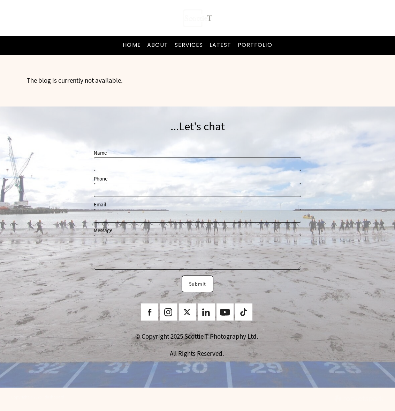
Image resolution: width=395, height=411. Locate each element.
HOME (131, 45)
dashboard (54, 397)
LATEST (220, 45)
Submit (197, 284)
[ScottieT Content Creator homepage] (197, 18)
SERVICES (189, 45)
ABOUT (157, 45)
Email (100, 204)
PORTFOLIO (255, 45)
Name (100, 152)
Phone (100, 178)
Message (103, 230)
